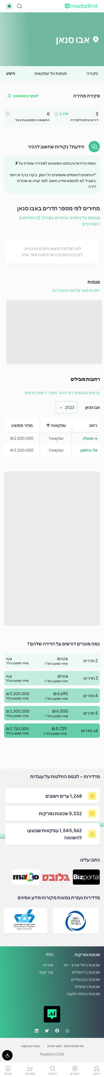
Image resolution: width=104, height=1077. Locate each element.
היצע (10, 73)
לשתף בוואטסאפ (23, 95)
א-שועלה (90, 438)
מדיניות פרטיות (73, 1046)
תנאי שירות (54, 1046)
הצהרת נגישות (30, 1046)
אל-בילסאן (88, 450)
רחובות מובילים (85, 379)
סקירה (92, 73)
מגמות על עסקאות (50, 73)
